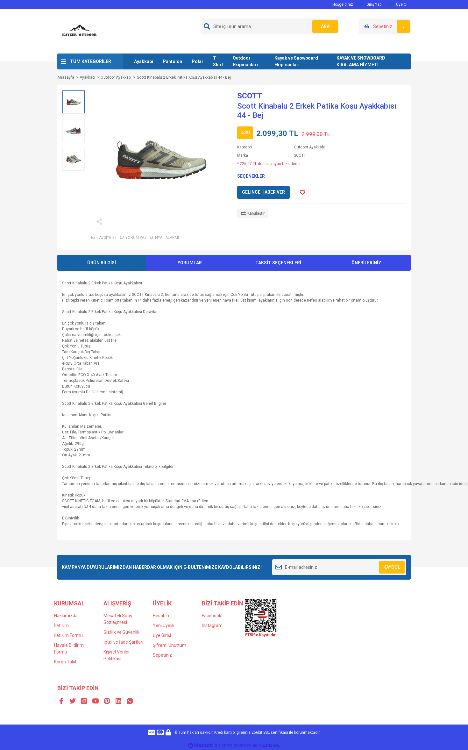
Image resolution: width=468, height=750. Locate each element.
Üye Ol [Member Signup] (398, 4)
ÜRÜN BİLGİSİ (101, 262)
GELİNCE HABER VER (263, 192)
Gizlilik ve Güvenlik (121, 632)
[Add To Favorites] (302, 192)
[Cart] (385, 26)
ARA (325, 26)
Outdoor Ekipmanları (245, 61)
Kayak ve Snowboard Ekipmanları (296, 61)
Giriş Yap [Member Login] (370, 4)
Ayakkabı (143, 61)
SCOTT (249, 95)
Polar (197, 61)
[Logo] (80, 31)
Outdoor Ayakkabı (309, 147)
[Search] (270, 26)
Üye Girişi (162, 635)
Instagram (212, 625)
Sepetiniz (162, 655)
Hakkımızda (66, 615)
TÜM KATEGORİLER (90, 61)
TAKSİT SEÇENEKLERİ (278, 262)
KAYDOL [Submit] (391, 567)
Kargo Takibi (66, 661)
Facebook (211, 615)
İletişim (61, 625)
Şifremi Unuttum (169, 645)
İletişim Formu (68, 635)
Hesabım (162, 615)
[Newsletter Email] (339, 567)
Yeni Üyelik (163, 625)
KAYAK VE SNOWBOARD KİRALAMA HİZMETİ (361, 61)
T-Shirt (218, 61)
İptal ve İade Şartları (123, 642)
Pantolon (172, 61)
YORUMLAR (190, 262)
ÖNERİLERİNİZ (366, 262)
